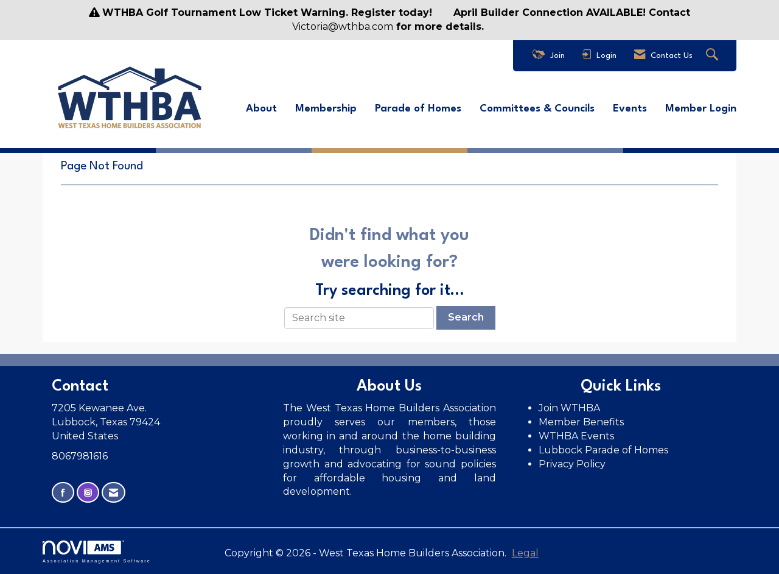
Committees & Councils (537, 109)
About (261, 109)
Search (466, 317)
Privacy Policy (573, 463)
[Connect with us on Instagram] (88, 492)
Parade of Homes (418, 109)
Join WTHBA (569, 408)
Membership (326, 109)
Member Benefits (581, 422)
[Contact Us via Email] (113, 492)
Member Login (700, 109)
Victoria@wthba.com (342, 26)
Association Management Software (97, 551)
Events (630, 109)
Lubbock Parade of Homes (603, 450)
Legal (522, 553)
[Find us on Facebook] (63, 492)
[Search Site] (713, 56)
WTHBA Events (576, 436)
